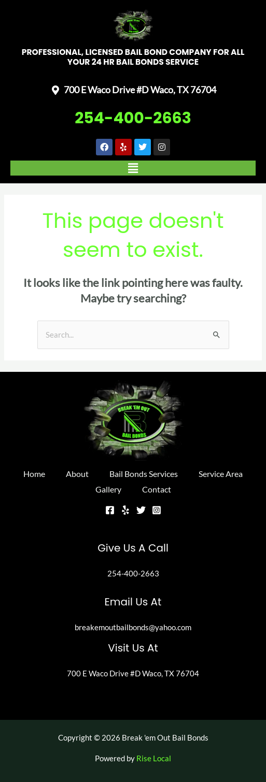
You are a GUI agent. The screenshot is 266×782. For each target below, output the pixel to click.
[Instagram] (156, 510)
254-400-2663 (133, 118)
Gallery (108, 489)
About (77, 474)
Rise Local (153, 758)
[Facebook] (110, 510)
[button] (133, 168)
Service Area (221, 474)
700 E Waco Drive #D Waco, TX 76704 (133, 673)
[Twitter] (141, 510)
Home (34, 474)
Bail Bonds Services (143, 474)
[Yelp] (125, 510)
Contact (156, 489)
